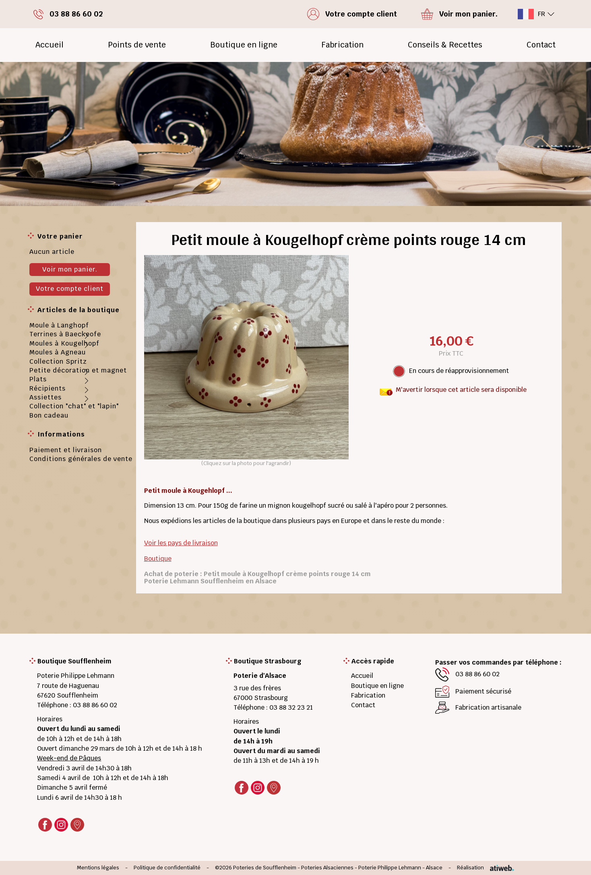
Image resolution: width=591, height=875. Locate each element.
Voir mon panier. (69, 269)
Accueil (49, 45)
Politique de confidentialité (167, 868)
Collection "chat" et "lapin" (74, 406)
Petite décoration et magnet (78, 370)
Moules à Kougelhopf (64, 343)
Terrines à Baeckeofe (65, 334)
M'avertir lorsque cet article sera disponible (461, 389)
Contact (541, 45)
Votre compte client (69, 288)
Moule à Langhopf (59, 325)
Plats (38, 379)
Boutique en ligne (243, 45)
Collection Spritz (58, 361)
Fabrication (342, 45)
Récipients (47, 388)
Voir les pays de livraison (181, 543)
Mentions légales (98, 868)
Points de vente (137, 45)
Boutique (158, 558)
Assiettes (45, 397)
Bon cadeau (48, 415)
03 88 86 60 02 (95, 705)
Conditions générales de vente (80, 459)
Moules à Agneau (57, 352)
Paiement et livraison (65, 450)
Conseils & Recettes (445, 45)
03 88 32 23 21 (291, 707)
